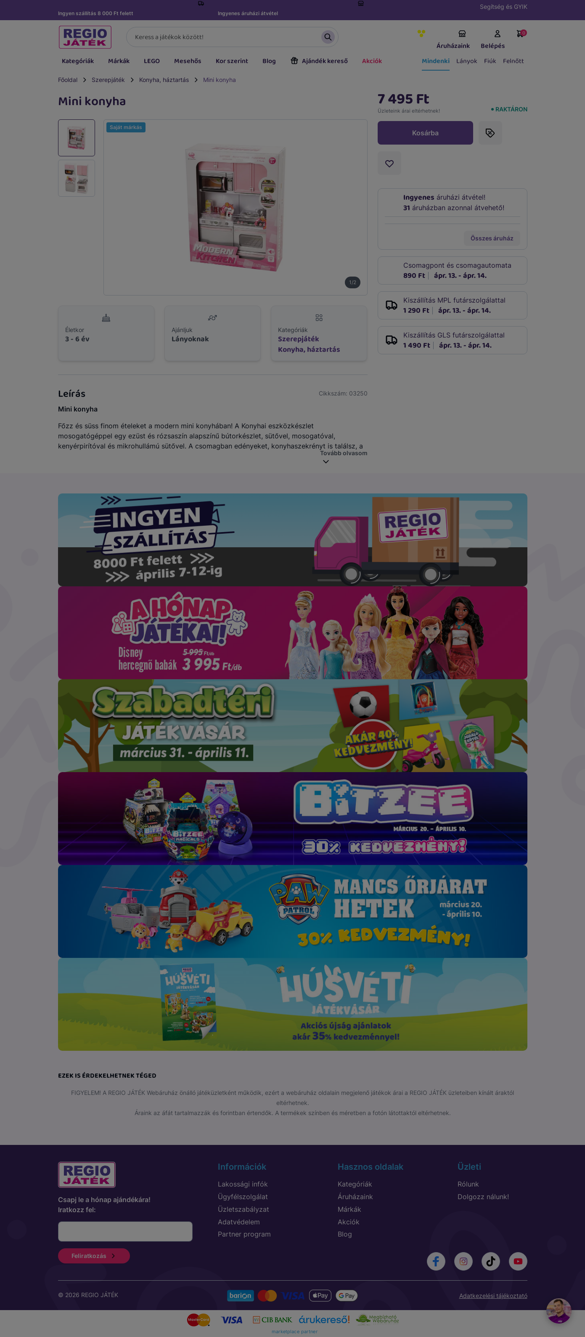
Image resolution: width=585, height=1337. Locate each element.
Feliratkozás (93, 1255)
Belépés (493, 40)
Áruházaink (453, 40)
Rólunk (468, 1184)
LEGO (152, 61)
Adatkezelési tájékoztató (493, 1295)
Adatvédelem (239, 1222)
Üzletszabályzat (243, 1209)
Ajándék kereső (319, 61)
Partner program (244, 1234)
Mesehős (187, 61)
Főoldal (67, 79)
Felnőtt (513, 61)
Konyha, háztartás (164, 79)
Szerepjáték (108, 79)
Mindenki (436, 61)
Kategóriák (78, 61)
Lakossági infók (243, 1184)
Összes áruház (492, 238)
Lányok (466, 61)
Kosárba (425, 133)
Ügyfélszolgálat (243, 1196)
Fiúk (490, 61)
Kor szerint (232, 61)
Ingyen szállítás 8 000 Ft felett (95, 13)
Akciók (372, 61)
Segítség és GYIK (503, 6)
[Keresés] (232, 37)
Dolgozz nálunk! (483, 1196)
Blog (269, 61)
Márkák (119, 61)
